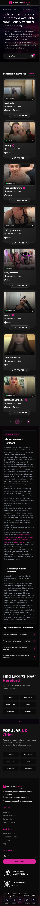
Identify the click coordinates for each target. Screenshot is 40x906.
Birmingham (10, 704)
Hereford (28, 10)
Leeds (28, 704)
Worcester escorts (22, 535)
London (10, 697)
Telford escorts (18, 542)
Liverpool (10, 711)
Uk (21, 10)
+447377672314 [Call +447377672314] (20, 874)
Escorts (13, 10)
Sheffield (28, 711)
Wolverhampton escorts (12, 540)
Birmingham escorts (25, 537)
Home (5, 10)
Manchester (28, 697)
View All (31, 74)
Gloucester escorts (10, 537)
